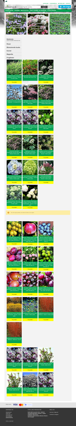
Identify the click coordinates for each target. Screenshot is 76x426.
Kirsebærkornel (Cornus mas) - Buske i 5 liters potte (30, 314)
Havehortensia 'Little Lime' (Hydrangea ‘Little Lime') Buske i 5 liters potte (14, 202)
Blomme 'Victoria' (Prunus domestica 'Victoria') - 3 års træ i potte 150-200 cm (14, 289)
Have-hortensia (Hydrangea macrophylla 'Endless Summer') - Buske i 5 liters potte (14, 177)
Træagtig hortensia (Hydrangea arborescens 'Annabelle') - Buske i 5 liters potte (46, 152)
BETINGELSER (61, 3)
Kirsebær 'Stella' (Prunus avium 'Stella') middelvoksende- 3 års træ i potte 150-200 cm (45, 289)
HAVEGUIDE (45, 3)
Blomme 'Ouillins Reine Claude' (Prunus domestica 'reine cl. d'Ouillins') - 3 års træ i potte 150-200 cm (45, 264)
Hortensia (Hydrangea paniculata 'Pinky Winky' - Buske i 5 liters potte (46, 177)
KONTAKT (68, 3)
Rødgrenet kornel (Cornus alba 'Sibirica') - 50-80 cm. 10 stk (14, 339)
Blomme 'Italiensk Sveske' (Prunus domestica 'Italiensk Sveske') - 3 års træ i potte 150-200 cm (45, 239)
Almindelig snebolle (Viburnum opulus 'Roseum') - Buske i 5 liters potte (46, 127)
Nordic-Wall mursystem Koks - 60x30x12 (36, 412)
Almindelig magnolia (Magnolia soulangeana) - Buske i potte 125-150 (46, 390)
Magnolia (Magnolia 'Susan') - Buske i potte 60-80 (46, 364)
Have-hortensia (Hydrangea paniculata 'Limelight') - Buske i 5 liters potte (30, 177)
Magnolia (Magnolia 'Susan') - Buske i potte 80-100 (14, 389)
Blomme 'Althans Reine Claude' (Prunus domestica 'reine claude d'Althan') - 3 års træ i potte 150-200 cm (30, 239)
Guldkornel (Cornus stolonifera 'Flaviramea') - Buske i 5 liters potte (14, 315)
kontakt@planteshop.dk (11, 423)
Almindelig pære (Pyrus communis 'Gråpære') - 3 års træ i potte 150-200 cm (14, 239)
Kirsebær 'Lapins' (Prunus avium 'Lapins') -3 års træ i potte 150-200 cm (30, 289)
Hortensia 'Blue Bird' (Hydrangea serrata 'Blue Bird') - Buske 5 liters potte (46, 102)
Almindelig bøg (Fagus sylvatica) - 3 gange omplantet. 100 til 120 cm (37, 414)
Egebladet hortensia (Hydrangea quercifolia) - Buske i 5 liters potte (30, 152)
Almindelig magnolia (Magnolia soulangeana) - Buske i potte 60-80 (14, 127)
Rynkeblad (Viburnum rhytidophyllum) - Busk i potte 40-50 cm (46, 77)
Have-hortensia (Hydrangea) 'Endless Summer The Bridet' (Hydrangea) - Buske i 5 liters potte (30, 203)
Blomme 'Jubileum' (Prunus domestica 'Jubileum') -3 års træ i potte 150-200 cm (14, 264)
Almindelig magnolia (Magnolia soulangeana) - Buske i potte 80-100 (30, 127)
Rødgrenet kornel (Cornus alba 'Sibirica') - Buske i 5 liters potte (45, 314)
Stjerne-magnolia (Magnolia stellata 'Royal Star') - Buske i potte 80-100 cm (30, 390)
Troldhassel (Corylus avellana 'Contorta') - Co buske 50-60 (14, 101)
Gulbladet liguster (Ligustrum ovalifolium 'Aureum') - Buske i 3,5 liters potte (14, 77)
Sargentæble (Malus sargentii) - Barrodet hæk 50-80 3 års (30, 76)
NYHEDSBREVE (53, 3)
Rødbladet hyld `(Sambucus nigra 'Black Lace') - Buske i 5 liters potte (30, 102)
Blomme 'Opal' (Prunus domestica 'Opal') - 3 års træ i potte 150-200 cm (30, 264)
